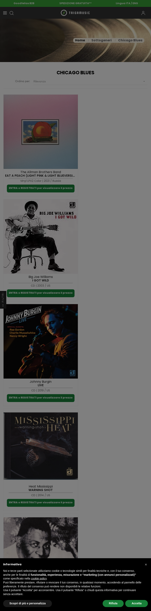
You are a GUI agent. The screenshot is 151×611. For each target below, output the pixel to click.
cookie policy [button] (39, 578)
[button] (146, 564)
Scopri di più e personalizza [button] (27, 603)
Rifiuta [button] (113, 603)
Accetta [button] (137, 603)
